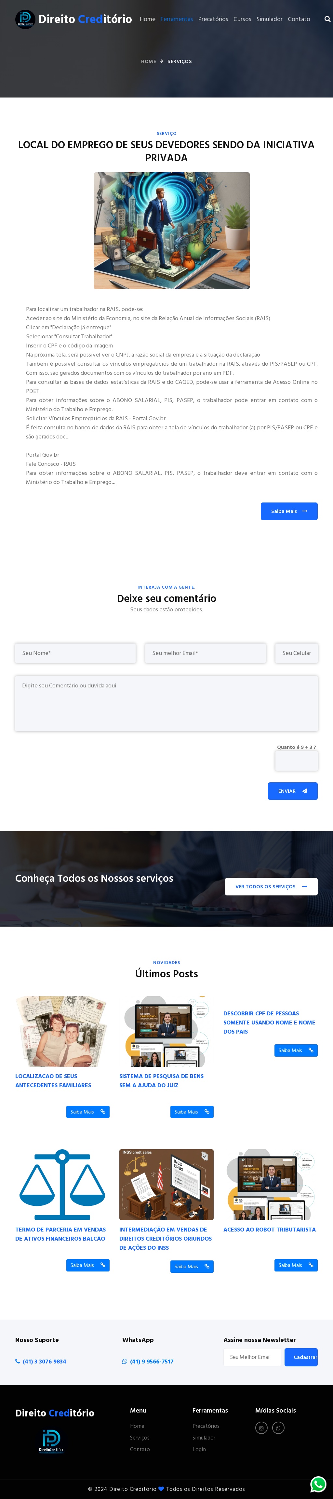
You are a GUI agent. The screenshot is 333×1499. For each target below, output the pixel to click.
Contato (299, 19)
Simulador (270, 19)
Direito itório (85, 19)
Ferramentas (177, 19)
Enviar (292, 791)
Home (147, 19)
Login (199, 1449)
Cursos (242, 19)
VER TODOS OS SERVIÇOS (271, 886)
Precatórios (213, 19)
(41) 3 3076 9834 (44, 1361)
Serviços (140, 1437)
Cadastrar (305, 1357)
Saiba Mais (289, 511)
